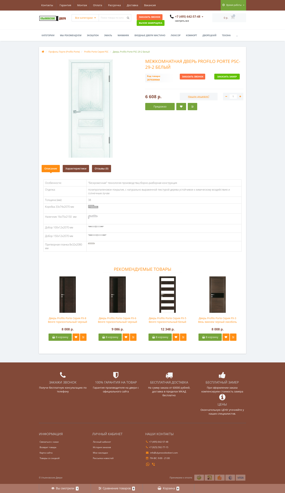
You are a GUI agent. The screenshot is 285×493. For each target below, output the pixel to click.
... (237, 35)
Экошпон (93, 35)
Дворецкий (209, 35)
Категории (48, 35)
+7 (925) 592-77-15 (157, 447)
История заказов (102, 447)
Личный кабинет (102, 441)
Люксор (175, 35)
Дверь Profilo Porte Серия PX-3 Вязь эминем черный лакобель (217, 320)
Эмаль (108, 35)
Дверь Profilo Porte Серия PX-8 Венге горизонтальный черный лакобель (67, 320)
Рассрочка (97, 5)
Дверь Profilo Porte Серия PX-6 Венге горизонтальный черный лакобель (117, 320)
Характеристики (75, 168)
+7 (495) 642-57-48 (157, 441)
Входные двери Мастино (150, 35)
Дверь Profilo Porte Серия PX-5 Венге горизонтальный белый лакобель (167, 320)
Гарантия (47, 5)
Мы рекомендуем (70, 35)
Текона (226, 35)
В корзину (60, 337)
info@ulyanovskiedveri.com (162, 452)
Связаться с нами (49, 441)
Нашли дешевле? (198, 96)
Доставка (116, 5)
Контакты (153, 5)
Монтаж (64, 5)
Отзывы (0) (101, 168)
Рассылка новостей (103, 458)
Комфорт (191, 35)
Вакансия (134, 5)
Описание (50, 168)
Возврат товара (48, 447)
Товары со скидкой (50, 458)
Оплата (80, 5)
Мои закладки (100, 452)
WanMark (123, 35)
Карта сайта (46, 452)
